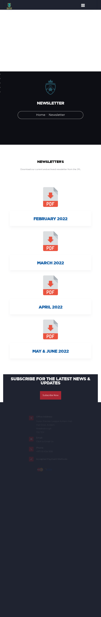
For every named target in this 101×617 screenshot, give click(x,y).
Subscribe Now (51, 396)
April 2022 (50, 307)
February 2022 (50, 219)
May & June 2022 (50, 351)
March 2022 (50, 263)
